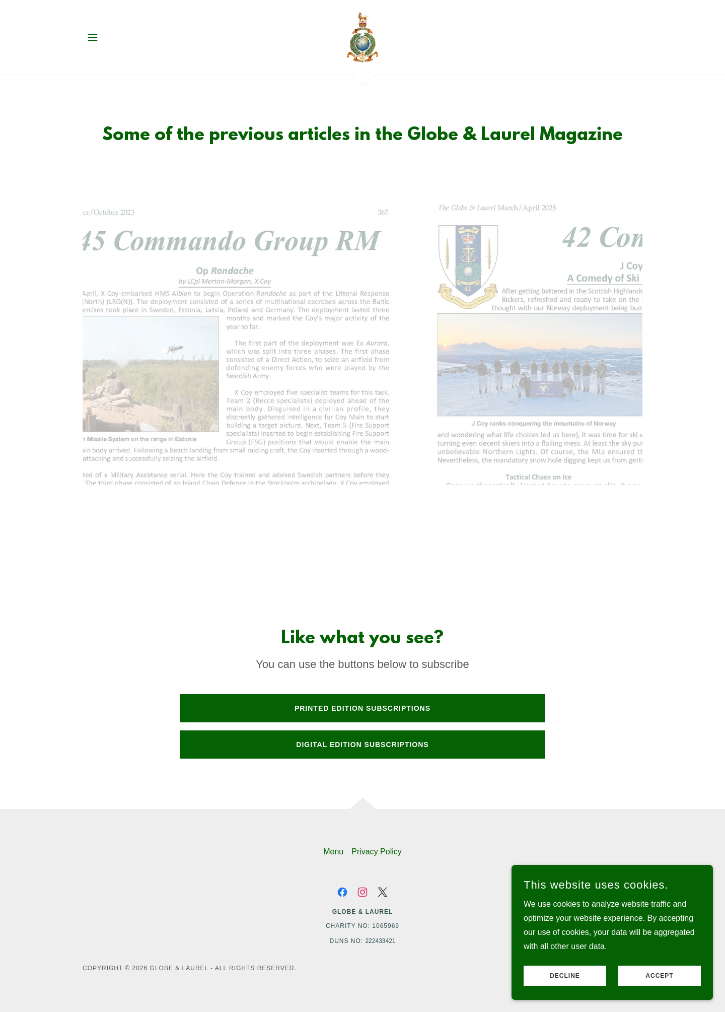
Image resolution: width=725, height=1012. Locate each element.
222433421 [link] (380, 940)
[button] (93, 37)
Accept (659, 975)
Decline (565, 975)
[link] (362, 36)
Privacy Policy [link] (376, 851)
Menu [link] (333, 851)
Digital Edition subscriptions (362, 744)
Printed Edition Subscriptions (362, 708)
